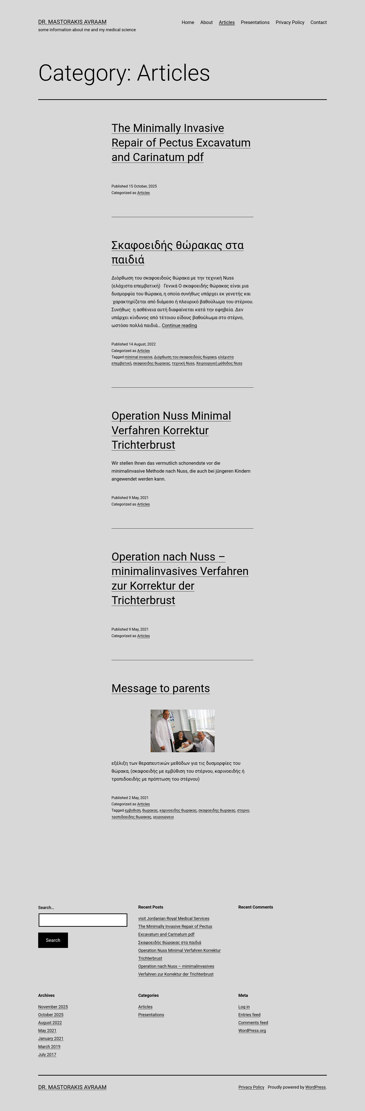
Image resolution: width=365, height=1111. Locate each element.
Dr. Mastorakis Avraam (72, 22)
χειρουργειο (163, 817)
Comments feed (253, 1022)
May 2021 (47, 1030)
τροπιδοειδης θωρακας (131, 817)
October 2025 (50, 1014)
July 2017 (47, 1054)
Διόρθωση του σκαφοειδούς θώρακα (185, 357)
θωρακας (150, 810)
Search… (46, 907)
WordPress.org (252, 1030)
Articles (227, 22)
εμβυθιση (133, 810)
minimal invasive (138, 357)
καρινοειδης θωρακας (178, 810)
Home (188, 22)
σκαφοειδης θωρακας (151, 363)
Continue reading (179, 325)
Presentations (255, 22)
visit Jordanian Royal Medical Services (174, 918)
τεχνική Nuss (183, 363)
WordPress (315, 1087)
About (206, 22)
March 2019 (49, 1046)
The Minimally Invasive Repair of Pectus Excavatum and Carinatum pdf (181, 142)
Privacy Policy (290, 22)
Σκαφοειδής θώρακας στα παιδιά (169, 942)
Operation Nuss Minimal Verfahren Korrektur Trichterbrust (171, 430)
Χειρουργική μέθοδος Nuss (219, 363)
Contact (319, 22)
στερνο (243, 810)
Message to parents (161, 688)
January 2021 (51, 1038)
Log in (244, 1006)
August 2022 (50, 1022)
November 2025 (53, 1006)
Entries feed (249, 1014)
